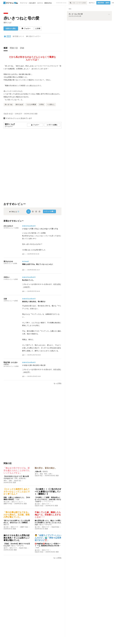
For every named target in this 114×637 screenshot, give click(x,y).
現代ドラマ (45, 504)
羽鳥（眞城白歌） (20, 478)
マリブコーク (48, 501)
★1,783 (37, 527)
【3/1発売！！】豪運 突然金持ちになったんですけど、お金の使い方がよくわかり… (48, 499)
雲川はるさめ (8, 261)
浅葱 (17, 499)
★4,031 (37, 550)
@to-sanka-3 (8, 226)
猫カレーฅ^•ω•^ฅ (45, 524)
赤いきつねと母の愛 (21, 18)
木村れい (7, 277)
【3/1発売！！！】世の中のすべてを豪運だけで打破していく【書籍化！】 (48, 491)
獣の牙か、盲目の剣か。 (46, 468)
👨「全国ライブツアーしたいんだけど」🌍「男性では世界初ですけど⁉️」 (48, 537)
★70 (36, 474)
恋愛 (10, 480)
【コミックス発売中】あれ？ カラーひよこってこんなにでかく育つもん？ (18, 491)
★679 (5, 548)
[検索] (70, 3)
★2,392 (6, 527)
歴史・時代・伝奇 (46, 474)
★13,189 (6, 502)
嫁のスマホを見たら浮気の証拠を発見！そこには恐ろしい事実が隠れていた (17, 537)
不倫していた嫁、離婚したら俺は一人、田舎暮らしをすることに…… (48, 514)
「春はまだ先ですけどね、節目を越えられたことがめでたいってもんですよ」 (17, 470)
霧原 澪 (6, 524)
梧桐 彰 (45, 471)
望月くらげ (7, 22)
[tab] (6, 48)
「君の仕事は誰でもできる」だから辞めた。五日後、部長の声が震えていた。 (17, 514)
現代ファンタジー (17, 502)
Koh (37, 548)
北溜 (5, 299)
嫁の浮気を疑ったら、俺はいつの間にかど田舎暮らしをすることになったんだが (48, 522)
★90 (5, 480)
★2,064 (37, 504)
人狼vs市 (38, 471)
